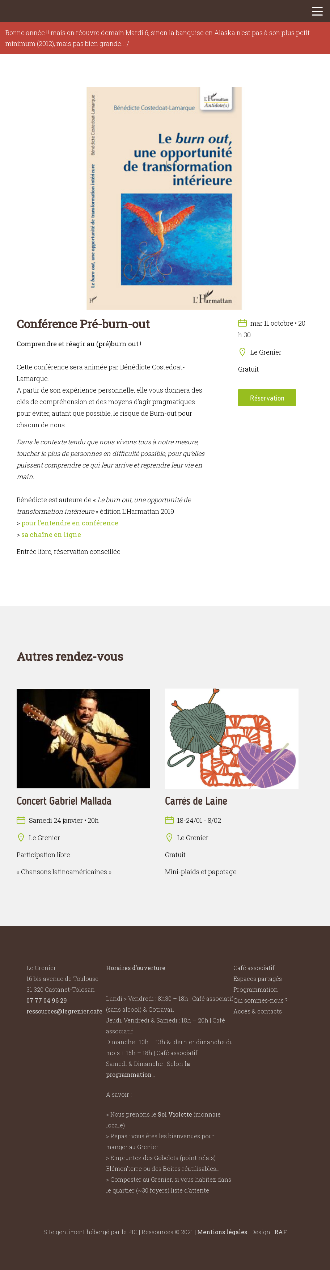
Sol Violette (175, 1114)
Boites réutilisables (189, 1168)
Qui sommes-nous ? (260, 1000)
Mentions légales (222, 1232)
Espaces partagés (257, 978)
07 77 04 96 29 (46, 1000)
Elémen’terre (124, 1168)
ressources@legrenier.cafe (64, 1011)
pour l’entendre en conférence (69, 522)
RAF (280, 1232)
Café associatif (254, 967)
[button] (317, 13)
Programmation (255, 989)
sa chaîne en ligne (51, 534)
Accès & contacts (257, 1011)
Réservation (267, 398)
